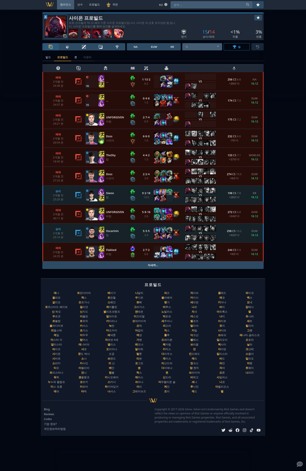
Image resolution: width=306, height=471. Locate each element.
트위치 (84, 321)
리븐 (139, 358)
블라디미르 (56, 325)
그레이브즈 (139, 391)
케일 (56, 335)
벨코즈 (194, 321)
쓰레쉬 (222, 335)
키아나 (222, 302)
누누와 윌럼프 (56, 382)
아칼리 (139, 330)
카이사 (194, 297)
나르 (194, 307)
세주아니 (166, 321)
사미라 (222, 330)
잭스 (84, 297)
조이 (167, 391)
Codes (48, 419)
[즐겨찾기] (258, 18)
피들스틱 (56, 330)
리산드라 (166, 363)
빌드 (48, 57)
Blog (47, 409)
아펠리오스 (222, 386)
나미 (222, 316)
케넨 (139, 335)
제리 (194, 358)
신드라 (167, 377)
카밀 (194, 330)
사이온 (56, 354)
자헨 (249, 363)
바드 (222, 358)
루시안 (194, 386)
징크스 (194, 363)
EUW (154, 47)
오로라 (250, 340)
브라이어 (194, 372)
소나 (84, 358)
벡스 (249, 297)
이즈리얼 (139, 316)
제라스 (139, 377)
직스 (167, 330)
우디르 (139, 297)
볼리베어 (166, 297)
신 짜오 (56, 311)
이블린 (84, 316)
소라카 (56, 363)
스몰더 (250, 354)
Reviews (49, 414)
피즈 (167, 293)
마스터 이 (56, 340)
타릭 (84, 391)
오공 (111, 354)
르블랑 (56, 321)
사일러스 (222, 377)
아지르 (222, 321)
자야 (222, 368)
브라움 (194, 344)
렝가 (167, 302)
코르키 (84, 382)
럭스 (139, 372)
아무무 (84, 335)
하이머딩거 (111, 386)
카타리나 (111, 321)
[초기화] (257, 46)
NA (135, 47)
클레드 (222, 293)
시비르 (56, 358)
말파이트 (111, 316)
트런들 (112, 297)
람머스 (84, 340)
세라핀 (194, 302)
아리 (139, 386)
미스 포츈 (56, 386)
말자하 (139, 349)
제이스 (167, 358)
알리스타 (56, 344)
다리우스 (166, 354)
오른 (222, 372)
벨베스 (194, 340)
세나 (194, 382)
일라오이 (222, 340)
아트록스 (222, 311)
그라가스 (139, 307)
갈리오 (56, 302)
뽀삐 (139, 302)
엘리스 (112, 344)
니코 (222, 382)
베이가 (112, 293)
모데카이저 (139, 321)
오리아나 (111, 349)
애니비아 (83, 344)
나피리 (250, 372)
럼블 (111, 372)
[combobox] (202, 46)
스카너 (112, 382)
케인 (167, 386)
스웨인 (112, 302)
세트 (249, 321)
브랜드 (112, 358)
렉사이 (222, 344)
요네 (249, 302)
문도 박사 (84, 354)
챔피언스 (65, 4)
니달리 (139, 293)
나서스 (112, 391)
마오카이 (111, 330)
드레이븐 (166, 340)
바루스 (167, 307)
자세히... (153, 265)
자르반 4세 (111, 340)
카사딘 (84, 363)
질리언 (84, 307)
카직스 (167, 349)
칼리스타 (222, 354)
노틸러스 (166, 311)
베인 (111, 368)
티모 (56, 368)
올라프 (56, 297)
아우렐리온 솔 (166, 382)
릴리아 (250, 325)
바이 (222, 307)
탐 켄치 (194, 368)
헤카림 (167, 344)
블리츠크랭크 (111, 311)
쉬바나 (139, 382)
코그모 (139, 363)
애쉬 (56, 391)
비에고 (194, 377)
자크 (194, 311)
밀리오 (250, 358)
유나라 (250, 316)
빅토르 (167, 316)
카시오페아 (111, 377)
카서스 (84, 325)
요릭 (139, 325)
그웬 (249, 330)
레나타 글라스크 (250, 335)
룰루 (167, 335)
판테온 (139, 311)
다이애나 (166, 368)
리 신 (112, 363)
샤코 (84, 349)
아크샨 (194, 335)
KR (172, 47)
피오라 (167, 325)
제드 (194, 391)
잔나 (84, 372)
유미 (222, 325)
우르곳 (56, 316)
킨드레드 (194, 354)
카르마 (84, 386)
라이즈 (56, 349)
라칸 (222, 363)
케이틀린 (111, 307)
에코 (222, 297)
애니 (56, 293)
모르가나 (83, 302)
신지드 (84, 311)
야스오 (194, 316)
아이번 (222, 349)
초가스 (84, 330)
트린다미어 (84, 293)
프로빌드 (62, 57)
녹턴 (111, 325)
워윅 (56, 377)
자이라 (194, 293)
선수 (80, 4)
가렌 (139, 340)
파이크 (250, 293)
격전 (112, 4)
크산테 (250, 349)
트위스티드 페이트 (56, 307)
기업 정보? (50, 424)
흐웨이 (250, 368)
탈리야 (194, 325)
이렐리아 (83, 368)
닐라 (249, 344)
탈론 (139, 354)
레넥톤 (112, 335)
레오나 (139, 344)
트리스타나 (56, 372)
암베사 (250, 307)
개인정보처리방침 (55, 429)
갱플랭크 (83, 377)
